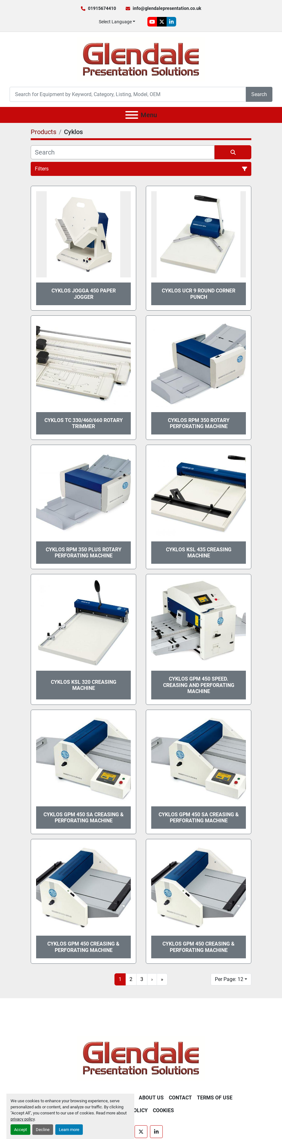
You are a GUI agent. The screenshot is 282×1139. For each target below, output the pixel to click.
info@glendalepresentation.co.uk (167, 8)
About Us (151, 1098)
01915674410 (102, 8)
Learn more (69, 1129)
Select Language (115, 21)
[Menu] (131, 115)
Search (259, 94)
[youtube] (152, 21)
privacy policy (23, 1119)
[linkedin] (171, 21)
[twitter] (162, 21)
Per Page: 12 (229, 979)
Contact (180, 1098)
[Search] (128, 94)
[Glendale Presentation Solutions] (141, 1058)
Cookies (163, 1110)
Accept (20, 1129)
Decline (43, 1129)
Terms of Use (214, 1098)
